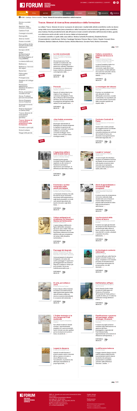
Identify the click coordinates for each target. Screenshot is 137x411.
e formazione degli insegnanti (105, 186)
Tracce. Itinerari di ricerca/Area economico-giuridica (25, 115)
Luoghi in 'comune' (103, 152)
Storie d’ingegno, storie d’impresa (25, 101)
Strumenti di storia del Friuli (25, 105)
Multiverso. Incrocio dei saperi (26, 67)
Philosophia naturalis (23, 74)
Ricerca (114, 13)
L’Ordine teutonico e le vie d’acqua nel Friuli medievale (62, 317)
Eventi (80, 13)
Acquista (103, 13)
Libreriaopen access (57, 13)
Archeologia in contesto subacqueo (105, 251)
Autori (45, 13)
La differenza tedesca (105, 348)
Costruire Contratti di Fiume (104, 120)
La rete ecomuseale (61, 54)
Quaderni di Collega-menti (26, 81)
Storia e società (37, 17)
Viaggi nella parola (25, 133)
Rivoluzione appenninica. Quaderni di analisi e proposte (26, 87)
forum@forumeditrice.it (60, 402)
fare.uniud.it (52, 396)
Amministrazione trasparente (96, 404)
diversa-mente (24, 39)
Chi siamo (83, 2)
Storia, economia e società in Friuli (25, 92)
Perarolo (57, 87)
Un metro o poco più (26, 127)
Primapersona (24, 78)
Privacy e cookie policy (93, 406)
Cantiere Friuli (24, 30)
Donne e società (24, 41)
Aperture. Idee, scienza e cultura (25, 27)
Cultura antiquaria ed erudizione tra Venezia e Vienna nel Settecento (63, 219)
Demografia (23, 36)
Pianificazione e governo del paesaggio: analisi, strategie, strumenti (106, 317)
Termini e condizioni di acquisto (96, 408)
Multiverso (23, 64)
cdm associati (91, 396)
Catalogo (22, 13)
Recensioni (91, 13)
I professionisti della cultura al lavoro (104, 218)
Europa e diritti (24, 50)
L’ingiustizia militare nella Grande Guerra (61, 153)
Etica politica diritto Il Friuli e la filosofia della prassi (26, 45)
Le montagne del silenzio (106, 87)
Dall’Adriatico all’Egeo (104, 283)
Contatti (107, 2)
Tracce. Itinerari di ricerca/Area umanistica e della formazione (25, 122)
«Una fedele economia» (63, 119)
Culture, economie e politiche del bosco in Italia (104, 55)
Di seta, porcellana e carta (61, 284)
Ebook (68, 13)
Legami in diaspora (61, 348)
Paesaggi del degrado (62, 250)
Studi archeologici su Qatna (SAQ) (25, 109)
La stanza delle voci (26, 61)
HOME (23, 17)
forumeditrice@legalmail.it (60, 404)
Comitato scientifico (95, 2)
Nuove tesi (22, 71)
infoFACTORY (91, 400)
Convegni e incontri (26, 33)
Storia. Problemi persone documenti (26, 96)
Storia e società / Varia (25, 23)
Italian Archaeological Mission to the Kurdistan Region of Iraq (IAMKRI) (26, 55)
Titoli (34, 13)
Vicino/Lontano (24, 130)
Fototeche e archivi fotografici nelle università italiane (61, 186)
